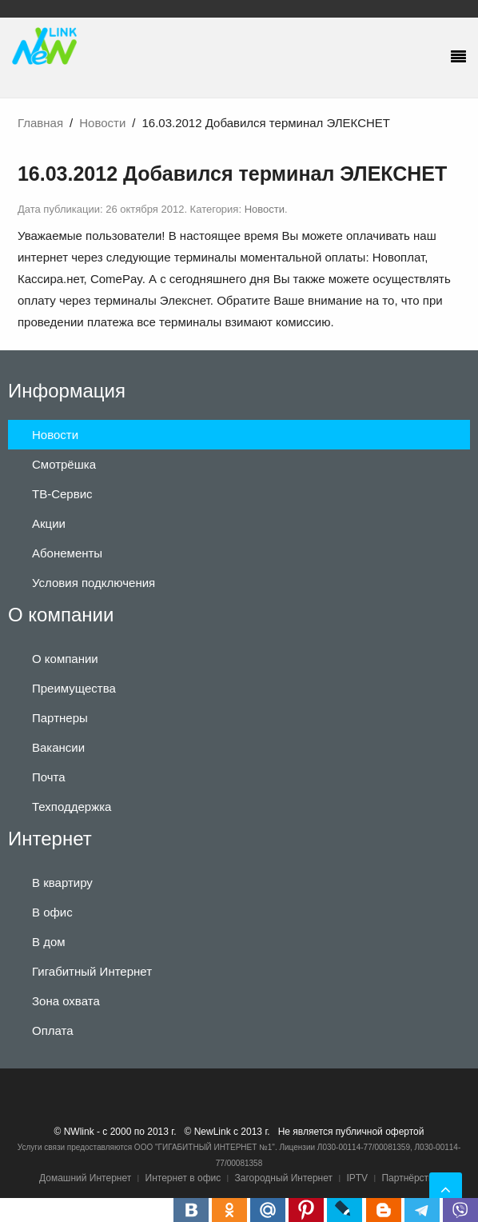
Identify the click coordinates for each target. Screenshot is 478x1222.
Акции (49, 523)
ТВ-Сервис (62, 494)
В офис (52, 912)
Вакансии (58, 747)
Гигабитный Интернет (92, 971)
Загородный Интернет (284, 1178)
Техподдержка (71, 806)
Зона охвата (66, 1001)
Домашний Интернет (85, 1178)
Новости (102, 123)
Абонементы (67, 553)
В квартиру (62, 882)
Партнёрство (410, 1178)
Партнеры (60, 718)
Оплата (53, 1030)
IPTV (357, 1178)
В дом (49, 941)
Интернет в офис (183, 1178)
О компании (65, 658)
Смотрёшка (64, 464)
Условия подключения (93, 582)
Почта (49, 777)
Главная (40, 123)
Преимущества (74, 688)
